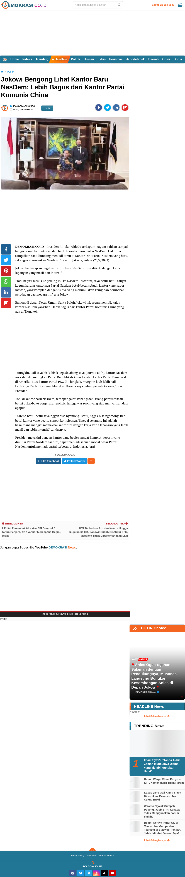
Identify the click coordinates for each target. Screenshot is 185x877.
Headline (59, 59)
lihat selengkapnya (157, 716)
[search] (97, 4)
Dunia (178, 59)
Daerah (153, 59)
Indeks (27, 59)
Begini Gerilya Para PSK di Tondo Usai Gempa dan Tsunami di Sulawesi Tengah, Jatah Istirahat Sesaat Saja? (162, 828)
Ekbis (102, 59)
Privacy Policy (77, 855)
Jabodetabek (135, 59)
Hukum (89, 59)
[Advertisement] (92, 32)
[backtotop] (92, 851)
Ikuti (47, 108)
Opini (166, 59)
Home (14, 59)
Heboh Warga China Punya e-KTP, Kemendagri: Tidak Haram (164, 781)
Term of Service (106, 855)
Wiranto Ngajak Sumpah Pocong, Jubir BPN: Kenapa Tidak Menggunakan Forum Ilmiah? (162, 811)
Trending (42, 59)
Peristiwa (116, 59)
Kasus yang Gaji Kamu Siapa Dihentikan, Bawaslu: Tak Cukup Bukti (162, 796)
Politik (75, 59)
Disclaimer (91, 855)
